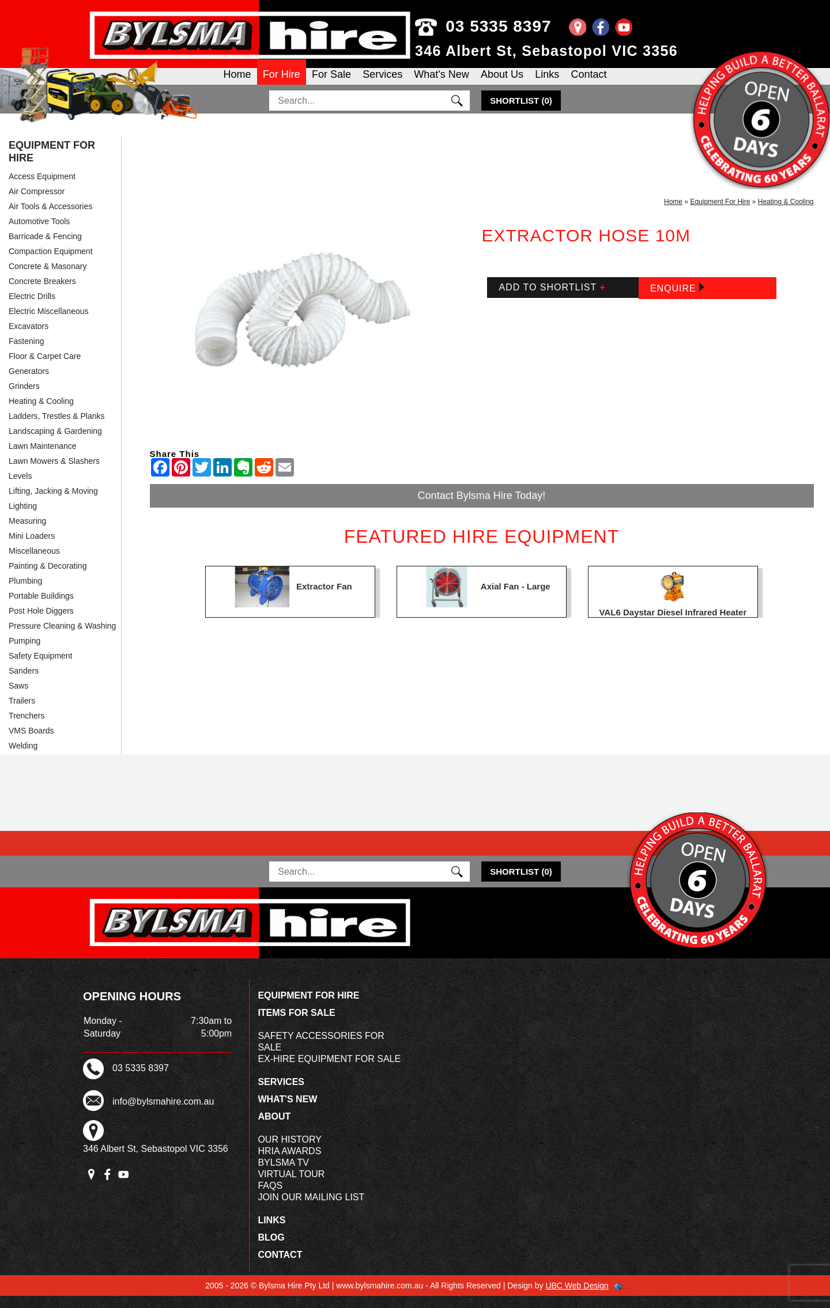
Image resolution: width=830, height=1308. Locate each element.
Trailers (22, 712)
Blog (271, 1249)
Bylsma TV (283, 1175)
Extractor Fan (324, 598)
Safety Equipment (41, 667)
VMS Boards (31, 742)
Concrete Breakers (42, 293)
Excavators (28, 338)
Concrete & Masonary (47, 278)
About (274, 1128)
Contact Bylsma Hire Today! (482, 507)
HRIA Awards (289, 1163)
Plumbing (25, 593)
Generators (29, 383)
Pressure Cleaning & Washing (62, 637)
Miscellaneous (34, 563)
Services (382, 83)
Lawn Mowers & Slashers (54, 473)
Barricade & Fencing (45, 248)
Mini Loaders (32, 548)
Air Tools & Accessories (50, 218)
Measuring (27, 533)
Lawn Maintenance (43, 458)
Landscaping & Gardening (55, 443)
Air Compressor (37, 203)
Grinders (24, 398)
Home (237, 83)
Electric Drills (32, 308)
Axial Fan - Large (515, 598)
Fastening (26, 353)
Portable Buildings (41, 608)
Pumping (24, 652)
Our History (290, 1151)
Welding (23, 757)
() (521, 113)
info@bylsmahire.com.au (163, 1113)
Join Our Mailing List (311, 1209)
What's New (441, 83)
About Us (502, 83)
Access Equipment (42, 188)
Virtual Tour (291, 1186)
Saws (18, 697)
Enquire (677, 299)
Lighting (23, 518)
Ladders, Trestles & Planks (57, 428)
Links (547, 83)
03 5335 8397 (483, 26)
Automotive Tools (39, 233)
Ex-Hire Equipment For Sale (329, 1071)
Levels (20, 488)
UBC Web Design (576, 1297)
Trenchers (27, 727)
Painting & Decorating (47, 578)
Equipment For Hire (52, 164)
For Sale (331, 83)
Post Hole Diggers (41, 622)
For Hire (281, 83)
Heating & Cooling (41, 413)
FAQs (270, 1198)
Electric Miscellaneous (49, 323)
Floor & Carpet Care (45, 368)
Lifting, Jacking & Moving (53, 503)
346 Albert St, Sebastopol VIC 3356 (546, 51)
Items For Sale (296, 1025)
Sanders (24, 682)
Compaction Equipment (51, 263)
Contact (588, 83)
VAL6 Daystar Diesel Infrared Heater (673, 624)
